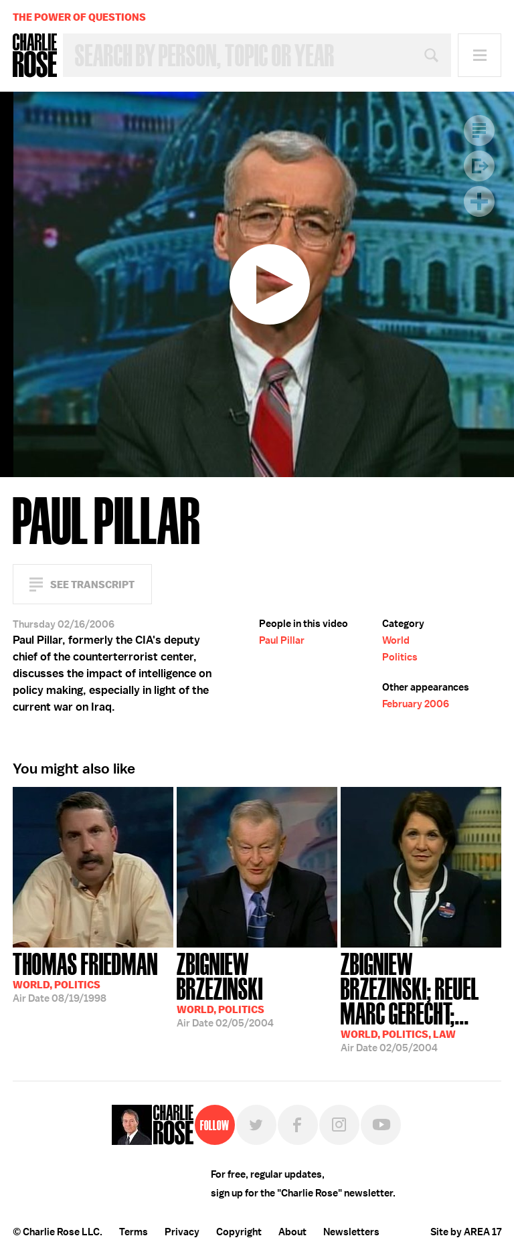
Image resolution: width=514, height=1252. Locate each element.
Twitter (256, 1125)
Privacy (182, 1232)
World (396, 640)
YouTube (381, 1125)
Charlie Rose (35, 55)
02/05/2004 (257, 989)
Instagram (339, 1125)
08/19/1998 (85, 976)
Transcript (479, 130)
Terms (133, 1232)
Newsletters (351, 1232)
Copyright (239, 1232)
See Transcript (92, 584)
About (292, 1232)
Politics (400, 657)
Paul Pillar (282, 640)
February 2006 (415, 704)
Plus (479, 201)
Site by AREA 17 (465, 1232)
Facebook (298, 1125)
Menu (479, 55)
